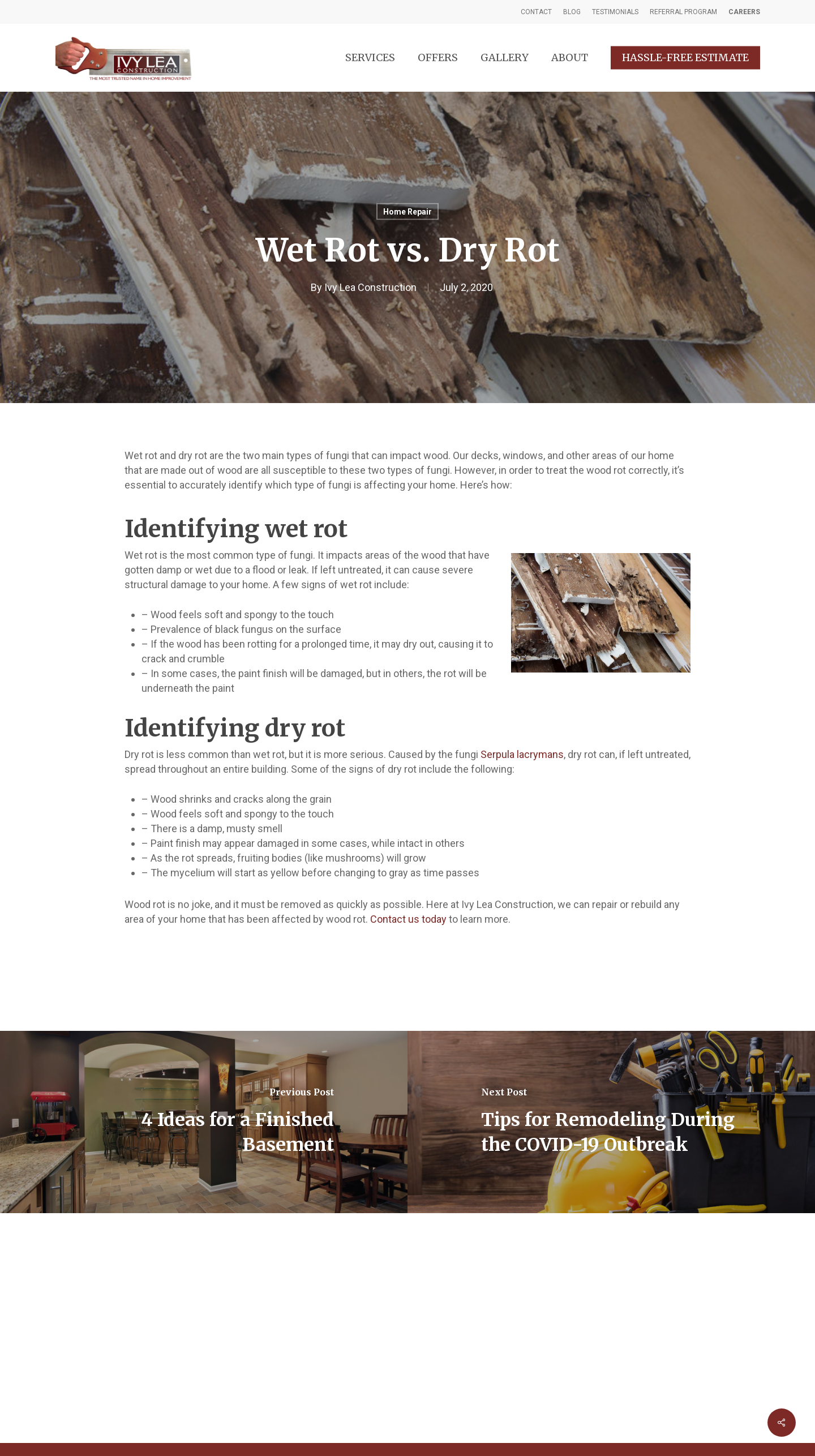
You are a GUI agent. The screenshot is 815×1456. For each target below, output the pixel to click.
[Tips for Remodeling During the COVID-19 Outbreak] (611, 1122)
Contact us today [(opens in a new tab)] (408, 919)
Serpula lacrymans (522, 754)
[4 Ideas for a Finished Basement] (204, 1122)
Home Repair (407, 211)
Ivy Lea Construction (370, 287)
